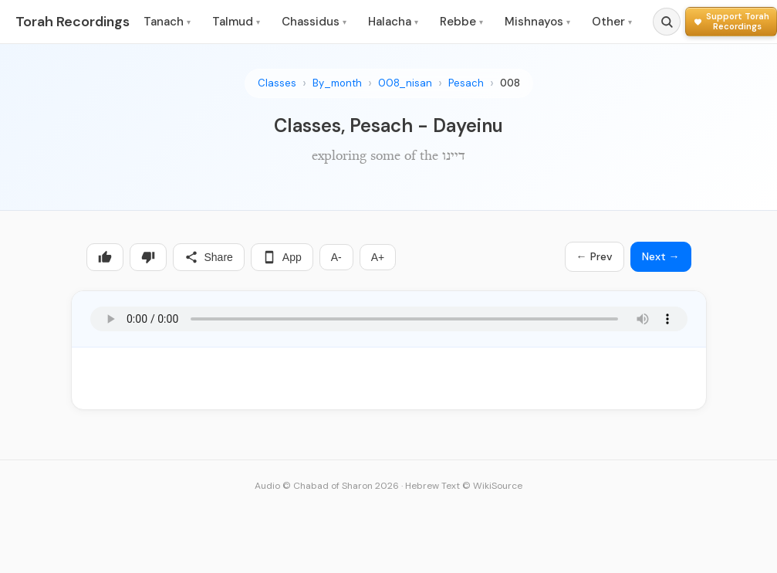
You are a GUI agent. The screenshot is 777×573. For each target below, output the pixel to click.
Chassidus (314, 21)
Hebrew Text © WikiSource (463, 486)
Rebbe (461, 21)
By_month (337, 83)
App (282, 257)
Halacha (393, 21)
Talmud (236, 21)
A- (336, 257)
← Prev (594, 256)
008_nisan (405, 83)
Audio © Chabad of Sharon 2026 (327, 486)
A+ (378, 257)
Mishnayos (537, 21)
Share (208, 257)
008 (510, 83)
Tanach (167, 21)
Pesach (466, 83)
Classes (277, 83)
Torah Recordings (72, 21)
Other (612, 21)
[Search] (667, 22)
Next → (661, 256)
